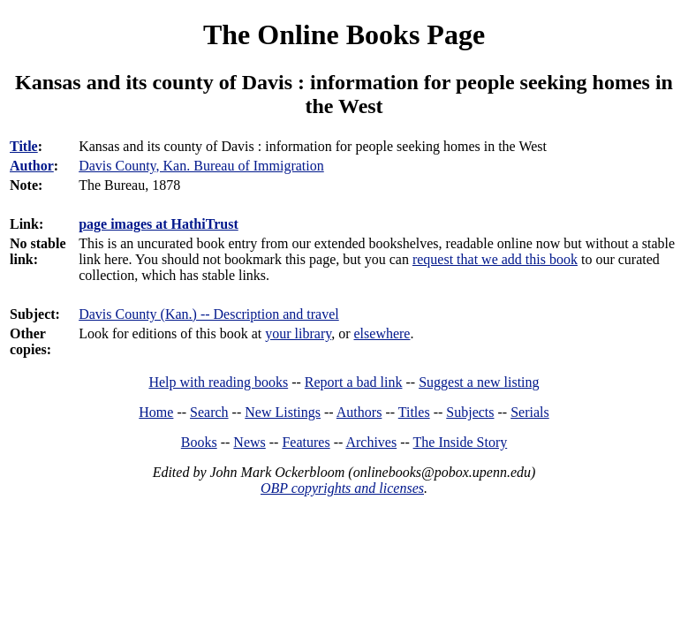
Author (32, 165)
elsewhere (382, 333)
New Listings (283, 412)
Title (24, 146)
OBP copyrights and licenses (342, 488)
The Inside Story (460, 442)
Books (199, 442)
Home (156, 412)
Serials (529, 412)
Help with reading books (218, 382)
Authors (359, 412)
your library (298, 333)
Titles (414, 412)
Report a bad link (354, 382)
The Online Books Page (344, 34)
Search (209, 412)
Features (305, 442)
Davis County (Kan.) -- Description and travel (209, 314)
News (249, 442)
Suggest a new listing (479, 382)
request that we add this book (495, 259)
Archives (371, 442)
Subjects (470, 412)
